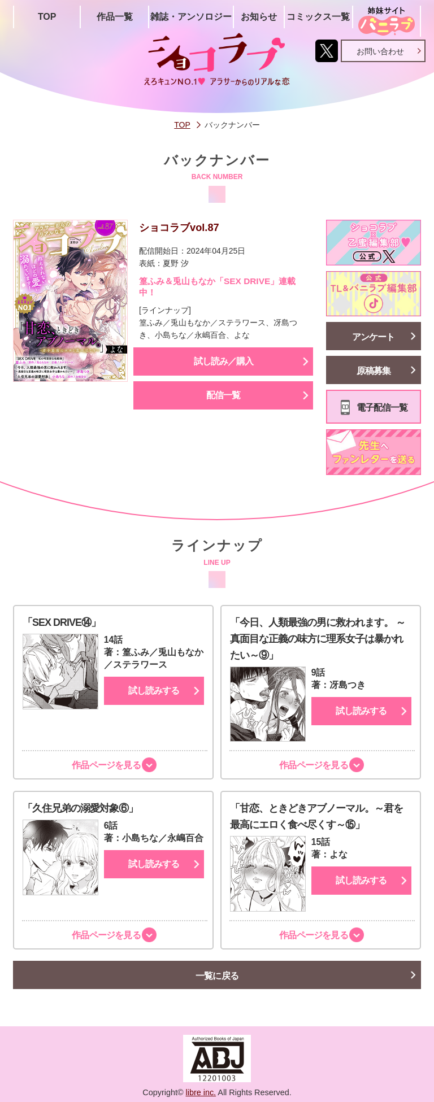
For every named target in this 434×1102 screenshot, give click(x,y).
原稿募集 (373, 371)
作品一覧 (115, 16)
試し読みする (153, 690)
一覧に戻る (217, 976)
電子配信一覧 (382, 407)
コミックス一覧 (318, 16)
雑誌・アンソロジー (191, 16)
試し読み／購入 (223, 361)
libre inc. (201, 1092)
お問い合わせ (380, 51)
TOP (47, 16)
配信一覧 (223, 395)
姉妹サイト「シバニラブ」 (386, 21)
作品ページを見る (104, 765)
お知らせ (259, 16)
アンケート (373, 337)
